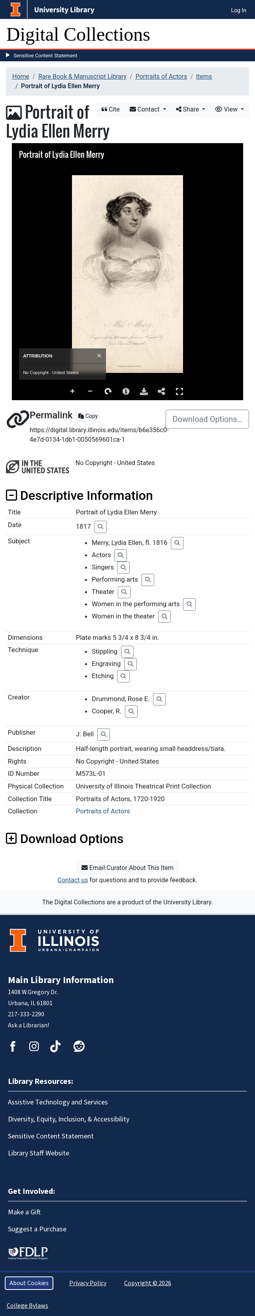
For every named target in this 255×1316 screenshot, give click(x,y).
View (227, 109)
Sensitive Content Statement (45, 56)
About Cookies (29, 1283)
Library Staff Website (38, 1153)
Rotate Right (108, 391)
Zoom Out (90, 391)
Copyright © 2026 (147, 1283)
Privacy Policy (87, 1283)
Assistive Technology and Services (58, 1102)
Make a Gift (24, 1212)
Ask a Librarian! (28, 1025)
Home (20, 76)
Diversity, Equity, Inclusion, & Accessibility (68, 1119)
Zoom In (73, 391)
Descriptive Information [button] (79, 495)
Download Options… (207, 419)
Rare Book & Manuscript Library (82, 76)
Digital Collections (78, 34)
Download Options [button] (64, 838)
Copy (88, 416)
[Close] (99, 355)
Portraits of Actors (161, 76)
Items (204, 76)
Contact (145, 109)
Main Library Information (61, 980)
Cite (111, 109)
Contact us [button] (73, 880)
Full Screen (179, 391)
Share (188, 109)
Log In (238, 10)
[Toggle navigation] (244, 34)
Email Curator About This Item (127, 868)
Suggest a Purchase (37, 1229)
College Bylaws (27, 1305)
